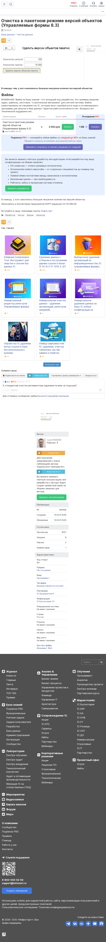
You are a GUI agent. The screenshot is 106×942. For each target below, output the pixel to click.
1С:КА (80, 713)
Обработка (10, 215)
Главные (11, 680)
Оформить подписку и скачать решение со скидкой (53, 147)
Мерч (9, 814)
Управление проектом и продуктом (55, 689)
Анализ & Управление (49, 673)
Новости (11, 675)
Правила (7, 836)
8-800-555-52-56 (12, 880)
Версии (30, 215)
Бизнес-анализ (50, 678)
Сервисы (47, 728)
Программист (43, 578)
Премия (10, 697)
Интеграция (13, 739)
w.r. (8, 381)
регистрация (47, 396)
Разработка (13, 726)
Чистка (21, 215)
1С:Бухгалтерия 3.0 (45, 601)
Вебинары (47, 746)
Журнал (11, 671)
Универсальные (85, 739)
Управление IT (49, 699)
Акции (45, 719)
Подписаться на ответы (14, 375)
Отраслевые (49, 769)
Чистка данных (44, 570)
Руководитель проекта (90, 684)
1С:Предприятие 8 (45, 593)
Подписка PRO (14, 708)
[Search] (92, 662)
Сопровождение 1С (54, 715)
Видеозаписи (15, 799)
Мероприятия (15, 794)
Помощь (7, 840)
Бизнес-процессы (52, 683)
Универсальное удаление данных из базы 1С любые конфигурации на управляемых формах (86, 306)
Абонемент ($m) (44, 648)
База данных (13, 730)
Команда (47, 695)
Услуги (45, 733)
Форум (10, 809)
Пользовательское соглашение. (20, 907)
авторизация (62, 396)
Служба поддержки (17, 857)
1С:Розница (83, 726)
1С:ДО (80, 735)
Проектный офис (88, 760)
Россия (40, 617)
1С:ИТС (46, 724)
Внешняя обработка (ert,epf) (50, 586)
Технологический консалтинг (15, 770)
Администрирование (18, 735)
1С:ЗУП (81, 730)
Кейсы (45, 737)
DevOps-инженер (87, 688)
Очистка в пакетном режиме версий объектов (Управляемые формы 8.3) (51, 23)
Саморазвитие (50, 708)
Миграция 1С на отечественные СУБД (18, 786)
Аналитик (82, 680)
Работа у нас (9, 845)
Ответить (14, 390)
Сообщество (13, 744)
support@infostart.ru (14, 883)
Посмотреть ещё (52, 365)
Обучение (83, 671)
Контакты (7, 849)
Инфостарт (47, 211)
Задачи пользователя (18, 722)
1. (3, 381)
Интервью (12, 688)
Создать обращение (16, 890)
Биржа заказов (16, 804)
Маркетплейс (86, 700)
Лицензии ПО (49, 765)
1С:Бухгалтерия (85, 704)
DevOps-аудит (14, 759)
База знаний (14, 704)
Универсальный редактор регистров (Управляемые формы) (16, 303)
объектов (40, 215)
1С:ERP (81, 708)
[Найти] (101, 662)
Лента (9, 684)
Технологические (51, 778)
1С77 (79, 748)
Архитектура (49, 704)
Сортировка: (66, 375)
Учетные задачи (15, 717)
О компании (10, 823)
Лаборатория (15, 751)
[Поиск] (10, 4)
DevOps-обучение (16, 755)
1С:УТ (80, 722)
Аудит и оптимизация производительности (18, 778)
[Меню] (4, 4)
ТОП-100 (11, 693)
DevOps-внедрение (17, 764)
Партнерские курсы (88, 693)
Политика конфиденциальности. (57, 907)
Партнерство (49, 741)
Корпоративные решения (52, 755)
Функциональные (15, 713)
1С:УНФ (81, 717)
